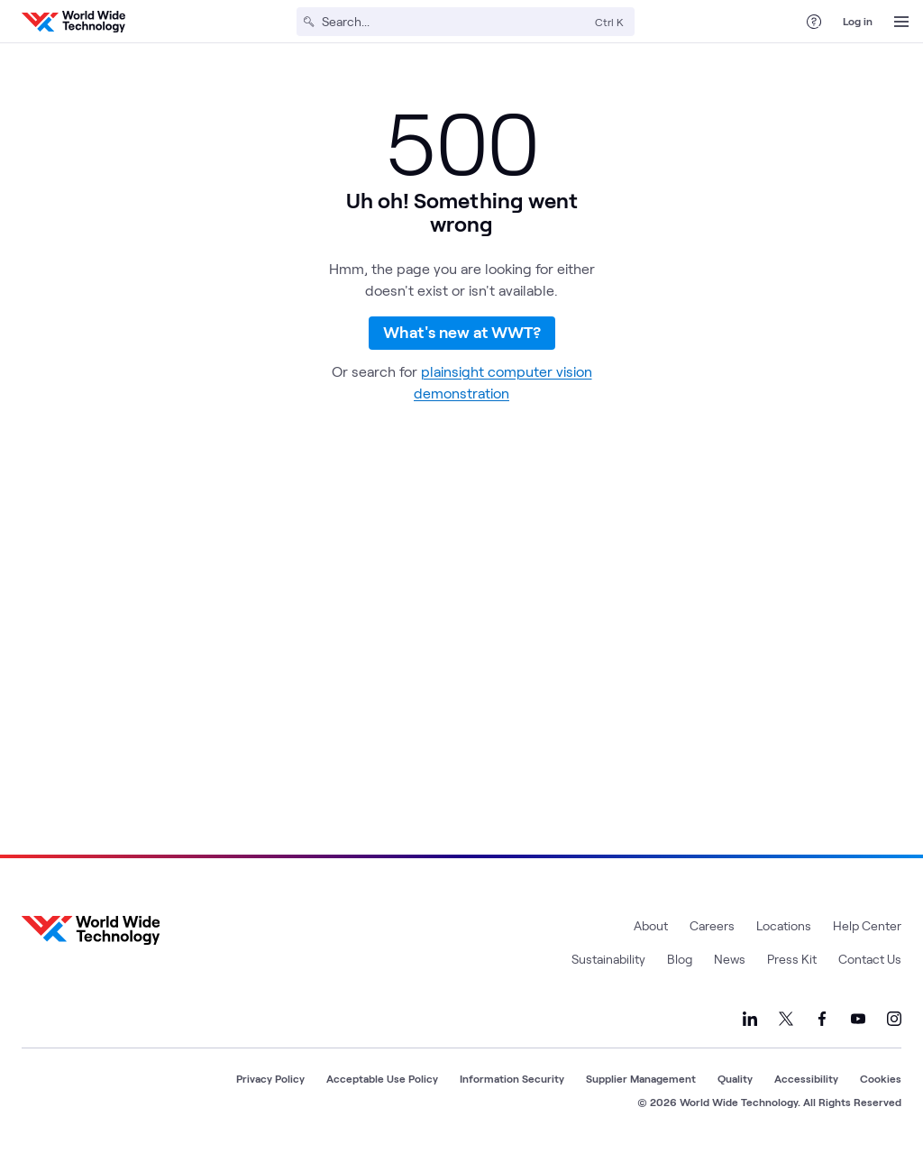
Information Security (512, 1078)
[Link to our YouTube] (858, 1018)
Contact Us (869, 958)
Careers (712, 925)
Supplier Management (641, 1078)
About (651, 925)
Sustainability (608, 958)
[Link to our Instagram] (894, 1018)
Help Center (867, 925)
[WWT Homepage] (73, 21)
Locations (783, 925)
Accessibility (806, 1078)
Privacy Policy (270, 1078)
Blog (679, 958)
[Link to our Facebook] (822, 1018)
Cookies (880, 1078)
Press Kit (792, 958)
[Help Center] (814, 21)
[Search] (455, 22)
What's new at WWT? (462, 345)
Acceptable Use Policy (382, 1078)
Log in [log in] (858, 20)
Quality (735, 1078)
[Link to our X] (786, 1018)
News (729, 958)
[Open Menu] (901, 21)
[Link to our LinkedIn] (750, 1018)
